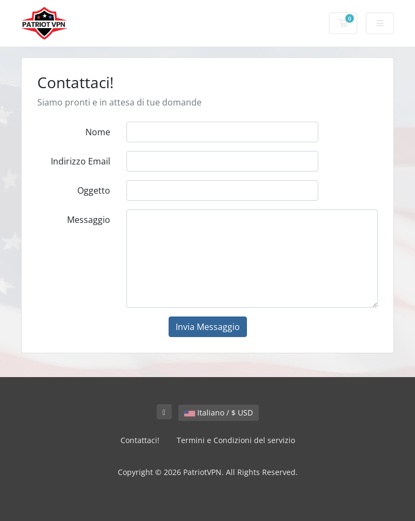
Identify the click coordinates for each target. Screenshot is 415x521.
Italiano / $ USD (218, 412)
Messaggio (88, 220)
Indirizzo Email (80, 161)
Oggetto (93, 190)
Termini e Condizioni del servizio (236, 440)
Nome (97, 132)
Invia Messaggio (208, 327)
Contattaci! (140, 440)
